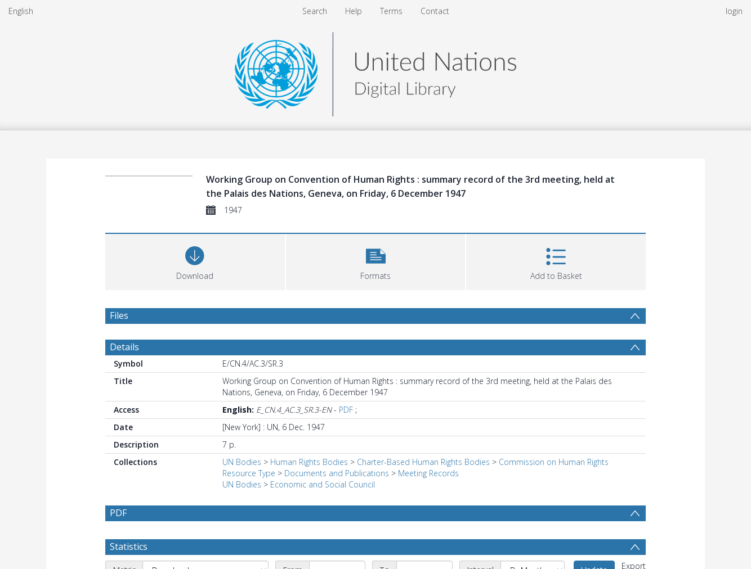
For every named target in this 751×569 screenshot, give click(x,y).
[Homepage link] (375, 71)
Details (124, 347)
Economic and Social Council (322, 484)
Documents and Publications (336, 473)
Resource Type (248, 473)
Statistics (128, 546)
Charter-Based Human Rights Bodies (423, 462)
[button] (376, 260)
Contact (435, 11)
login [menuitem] (734, 11)
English (20, 11)
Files (119, 315)
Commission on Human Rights (554, 462)
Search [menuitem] (314, 11)
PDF (346, 409)
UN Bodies (241, 462)
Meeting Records (428, 473)
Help (353, 11)
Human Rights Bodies (309, 462)
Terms (391, 11)
